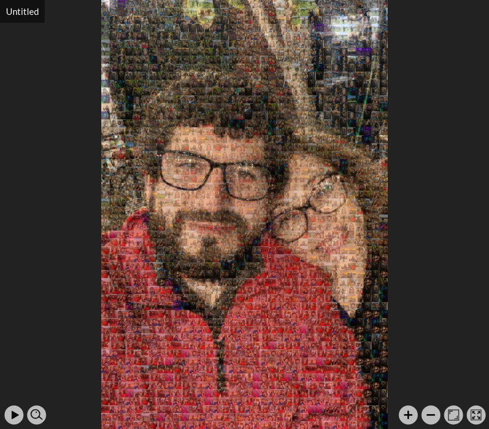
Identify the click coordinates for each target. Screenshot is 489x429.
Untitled (22, 11)
